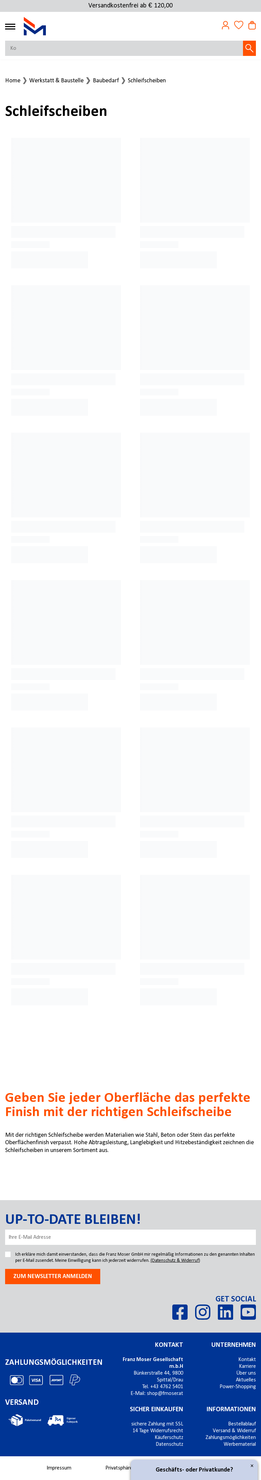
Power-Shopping (238, 1387)
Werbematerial (240, 1444)
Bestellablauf (242, 1424)
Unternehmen (233, 1345)
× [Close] (252, 1466)
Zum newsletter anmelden (52, 1276)
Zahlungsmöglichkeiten (231, 1437)
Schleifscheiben (147, 81)
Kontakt (169, 1345)
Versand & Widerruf (234, 1431)
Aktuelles (246, 1380)
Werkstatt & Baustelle (56, 81)
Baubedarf (106, 81)
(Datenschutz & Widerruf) (175, 1260)
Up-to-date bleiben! (73, 1220)
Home (12, 81)
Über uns (246, 1373)
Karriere (247, 1366)
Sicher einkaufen (156, 1409)
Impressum (59, 1468)
